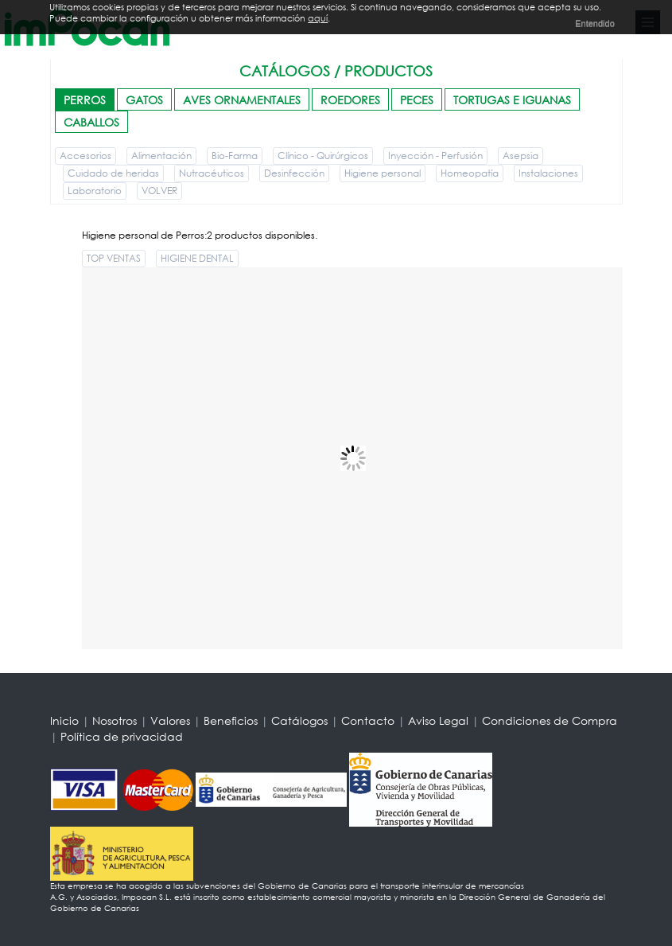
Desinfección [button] (294, 173)
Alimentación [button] (161, 155)
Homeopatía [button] (470, 173)
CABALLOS (91, 122)
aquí (318, 18)
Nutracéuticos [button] (211, 173)
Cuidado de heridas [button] (113, 173)
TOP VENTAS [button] (114, 258)
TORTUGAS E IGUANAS (512, 99)
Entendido (595, 23)
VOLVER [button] (159, 190)
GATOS (144, 99)
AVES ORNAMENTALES (242, 99)
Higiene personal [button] (382, 173)
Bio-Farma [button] (235, 155)
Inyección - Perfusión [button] (435, 155)
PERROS (85, 99)
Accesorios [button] (85, 155)
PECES (416, 99)
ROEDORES (350, 99)
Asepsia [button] (520, 155)
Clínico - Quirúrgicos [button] (323, 155)
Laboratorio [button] (95, 190)
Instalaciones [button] (548, 173)
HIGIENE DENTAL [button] (197, 258)
